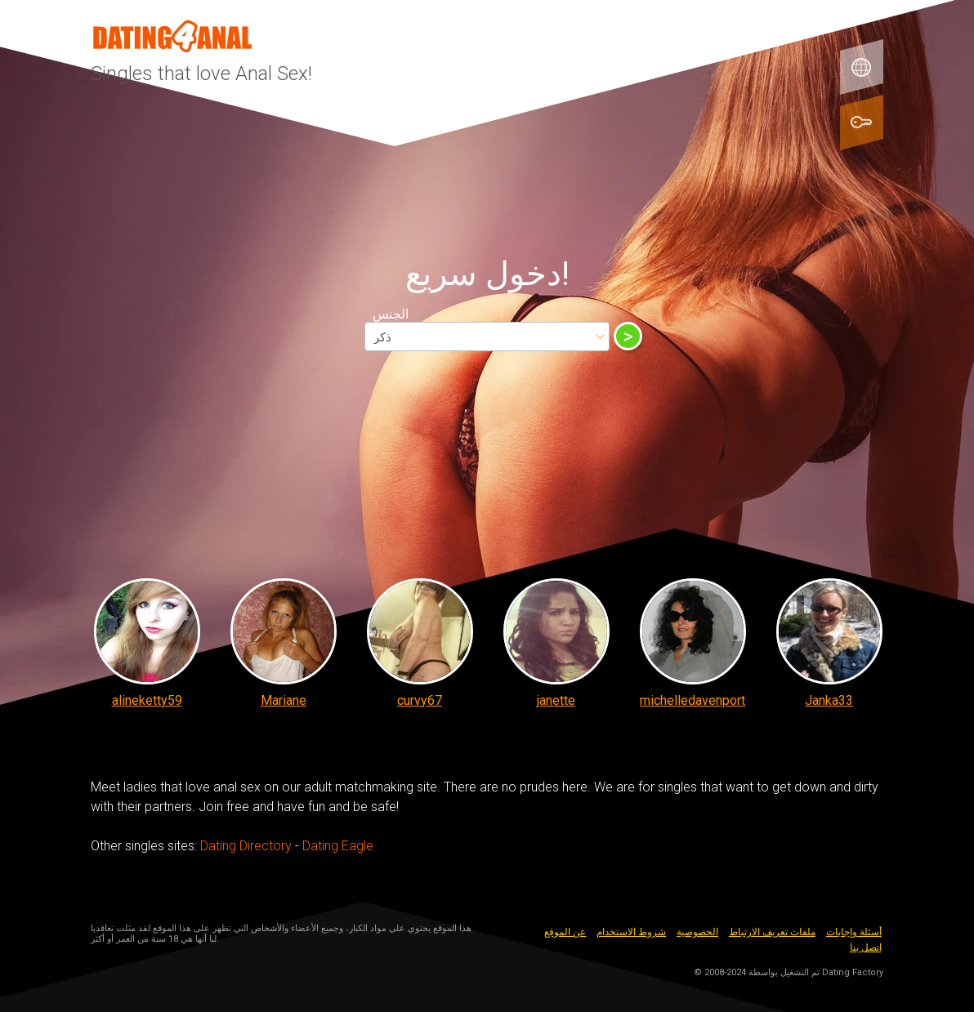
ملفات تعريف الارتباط (772, 932)
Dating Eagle (337, 846)
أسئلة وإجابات (854, 932)
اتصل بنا (866, 947)
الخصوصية (697, 932)
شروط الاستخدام (631, 932)
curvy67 (419, 700)
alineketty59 (147, 700)
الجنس (391, 314)
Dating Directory (246, 846)
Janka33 (829, 700)
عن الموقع (565, 932)
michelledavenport (692, 700)
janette (556, 700)
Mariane (283, 700)
